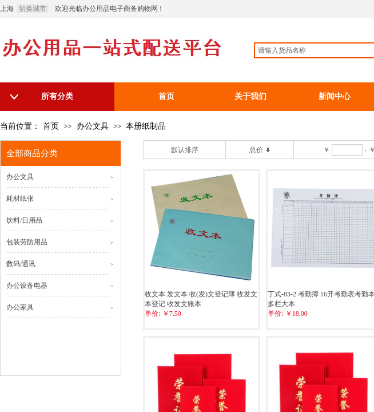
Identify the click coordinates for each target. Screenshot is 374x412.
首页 (51, 126)
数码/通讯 (20, 264)
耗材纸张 (20, 199)
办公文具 (93, 126)
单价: (152, 314)
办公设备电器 (26, 286)
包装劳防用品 (26, 242)
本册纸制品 (146, 126)
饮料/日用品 (24, 220)
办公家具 (20, 307)
